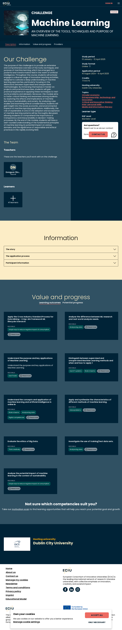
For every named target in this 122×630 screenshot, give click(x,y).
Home (9, 568)
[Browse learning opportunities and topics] (119, 3)
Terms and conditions (18, 587)
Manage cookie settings (26, 621)
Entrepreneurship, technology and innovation (98, 98)
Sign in (108, 3)
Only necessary (96, 622)
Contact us (12, 576)
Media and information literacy (97, 107)
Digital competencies (16, 417)
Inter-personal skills (91, 104)
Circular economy (91, 95)
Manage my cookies (17, 580)
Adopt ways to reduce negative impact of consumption (29, 329)
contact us (98, 134)
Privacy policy (13, 591)
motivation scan (20, 509)
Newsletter (12, 583)
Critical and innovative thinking (97, 102)
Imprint (10, 595)
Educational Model (16, 599)
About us (11, 572)
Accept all (97, 615)
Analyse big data (76, 327)
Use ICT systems (76, 371)
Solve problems (75, 410)
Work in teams (90, 371)
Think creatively (14, 449)
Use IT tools (13, 376)
